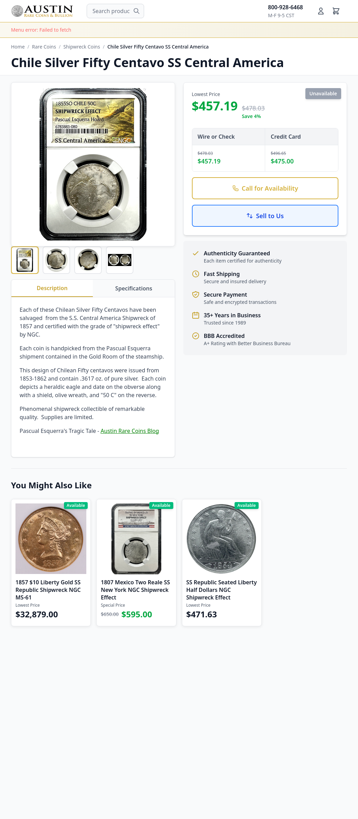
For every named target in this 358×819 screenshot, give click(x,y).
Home (18, 46)
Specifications (133, 288)
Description (52, 288)
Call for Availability (265, 188)
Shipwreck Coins (81, 46)
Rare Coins (44, 46)
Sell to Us (265, 216)
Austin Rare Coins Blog (130, 431)
